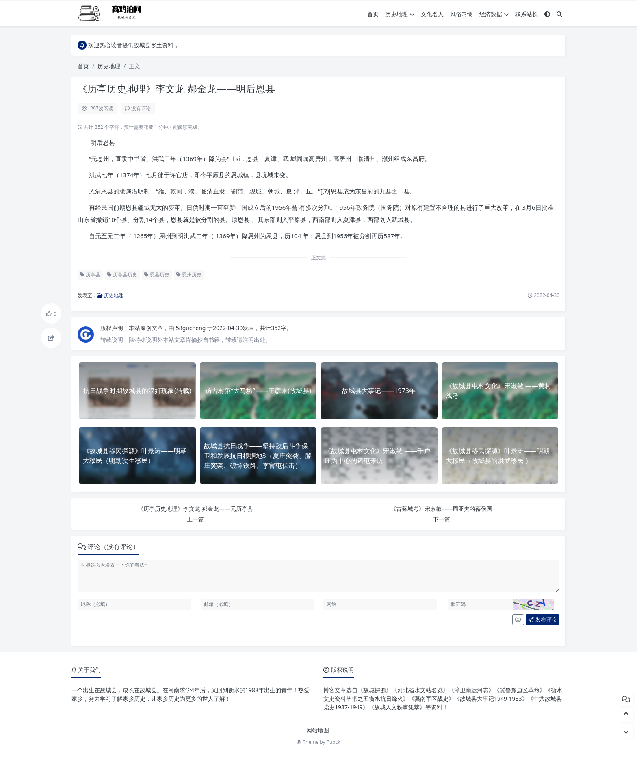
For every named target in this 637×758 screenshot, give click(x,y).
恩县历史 (156, 274)
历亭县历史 (122, 274)
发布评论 (542, 619)
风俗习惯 (461, 14)
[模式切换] (547, 14)
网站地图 (317, 730)
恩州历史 (189, 274)
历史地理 (399, 14)
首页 (373, 14)
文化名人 (432, 14)
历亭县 (90, 274)
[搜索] (559, 14)
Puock (333, 741)
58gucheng (191, 328)
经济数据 (494, 14)
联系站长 (526, 14)
